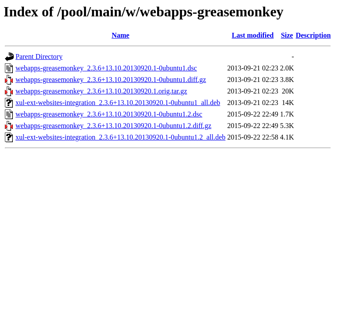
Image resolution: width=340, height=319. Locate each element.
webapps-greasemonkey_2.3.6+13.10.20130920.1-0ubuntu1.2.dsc (108, 114)
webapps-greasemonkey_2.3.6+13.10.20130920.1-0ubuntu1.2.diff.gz (113, 125)
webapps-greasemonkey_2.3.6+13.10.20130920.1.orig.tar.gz (101, 91)
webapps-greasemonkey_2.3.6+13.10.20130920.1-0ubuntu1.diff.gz (110, 79)
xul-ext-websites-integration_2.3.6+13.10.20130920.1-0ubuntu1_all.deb (117, 102)
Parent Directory (38, 56)
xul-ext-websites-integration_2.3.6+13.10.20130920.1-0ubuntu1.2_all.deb (120, 137)
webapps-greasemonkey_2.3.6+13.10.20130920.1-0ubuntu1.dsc (106, 68)
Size (287, 35)
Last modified (253, 35)
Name (120, 35)
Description (313, 35)
